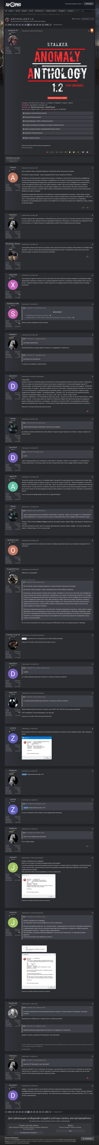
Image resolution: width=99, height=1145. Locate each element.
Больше (71, 11)
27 (31, 24)
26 (28, 24)
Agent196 (13, 476)
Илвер (13, 419)
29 (37, 24)
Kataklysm (13, 215)
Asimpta (13, 167)
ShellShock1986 (13, 304)
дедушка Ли (19, 21)
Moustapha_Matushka (13, 245)
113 (92, 18)
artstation (28, 1049)
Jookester (13, 857)
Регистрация (89, 3)
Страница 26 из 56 (57, 24)
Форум (18, 11)
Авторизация (76, 18)
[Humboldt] (13, 1003)
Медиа (24, 11)
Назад (9, 24)
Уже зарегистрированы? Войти (73, 3)
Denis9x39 (13, 376)
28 (34, 24)
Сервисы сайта (51, 11)
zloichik (13, 728)
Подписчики (85, 18)
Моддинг (62, 11)
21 (13, 24)
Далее (46, 24)
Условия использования (23, 1143)
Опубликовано (29, 31)
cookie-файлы (16, 1139)
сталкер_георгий (13, 635)
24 (22, 24)
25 (25, 24)
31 (42, 24)
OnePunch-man (12, 540)
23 (19, 24)
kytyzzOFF (13, 693)
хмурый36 (13, 275)
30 (40, 24)
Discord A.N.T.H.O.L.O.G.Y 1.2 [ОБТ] (57, 98)
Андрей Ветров (13, 569)
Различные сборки (39, 21)
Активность (39, 11)
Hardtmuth (39, 308)
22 (16, 24)
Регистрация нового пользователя (28, 1132)
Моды (11, 11)
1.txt (25, 638)
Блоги (31, 11)
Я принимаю (87, 1138)
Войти (70, 1131)
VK (50, 315)
